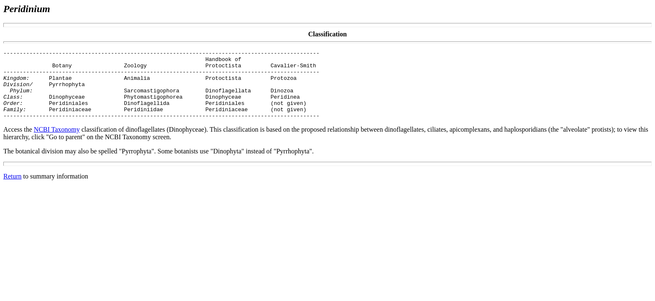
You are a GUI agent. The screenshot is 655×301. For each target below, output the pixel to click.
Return (12, 190)
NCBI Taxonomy (57, 143)
